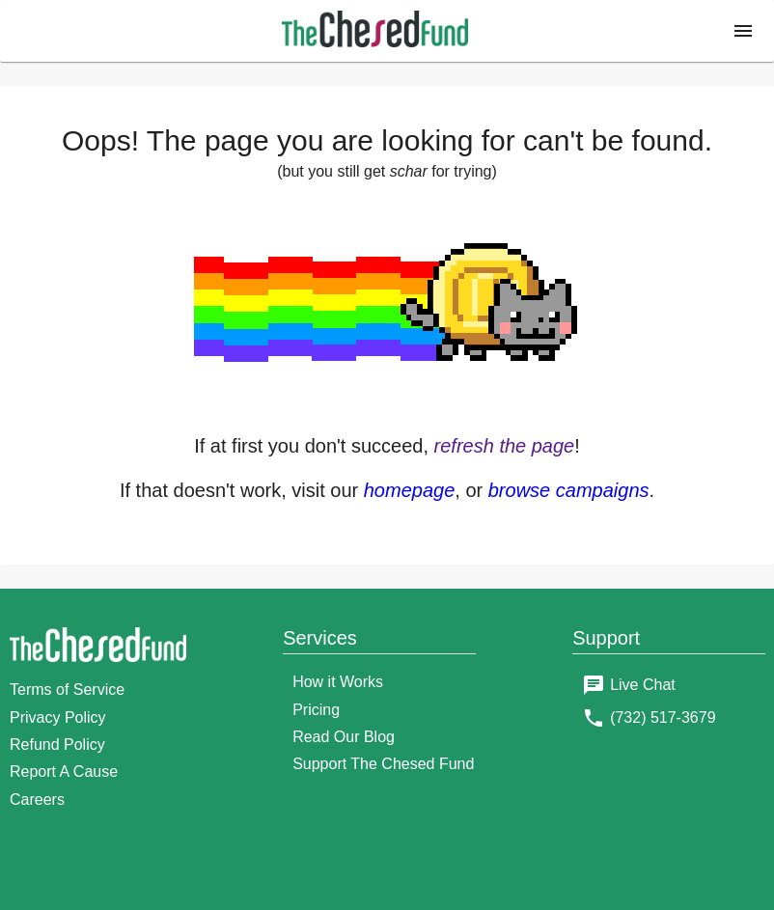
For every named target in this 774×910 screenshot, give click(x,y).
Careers (37, 799)
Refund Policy (57, 744)
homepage (410, 490)
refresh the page (504, 445)
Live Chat (643, 684)
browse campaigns (569, 490)
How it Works (337, 682)
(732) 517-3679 (662, 717)
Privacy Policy (58, 717)
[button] (743, 30)
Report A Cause (64, 771)
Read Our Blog (343, 737)
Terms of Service (67, 689)
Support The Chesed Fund (383, 764)
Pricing (316, 710)
